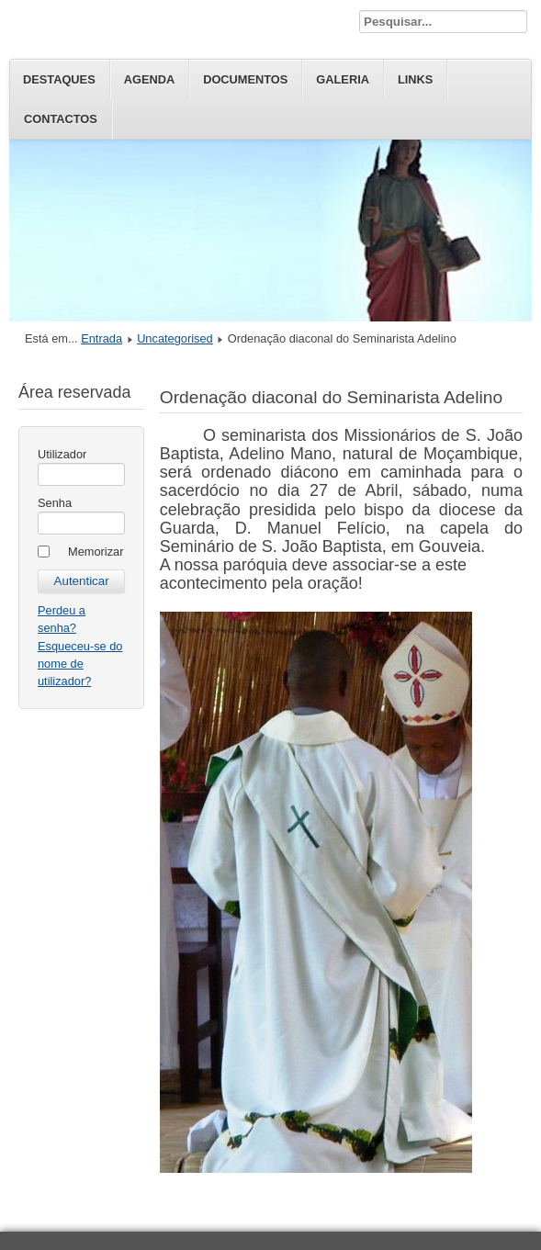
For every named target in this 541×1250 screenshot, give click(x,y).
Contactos (60, 119)
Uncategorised (175, 338)
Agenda (149, 79)
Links (415, 79)
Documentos (245, 79)
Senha (55, 503)
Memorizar (95, 551)
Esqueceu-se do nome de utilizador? (80, 663)
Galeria (342, 79)
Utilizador (62, 454)
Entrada (101, 338)
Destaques (59, 79)
